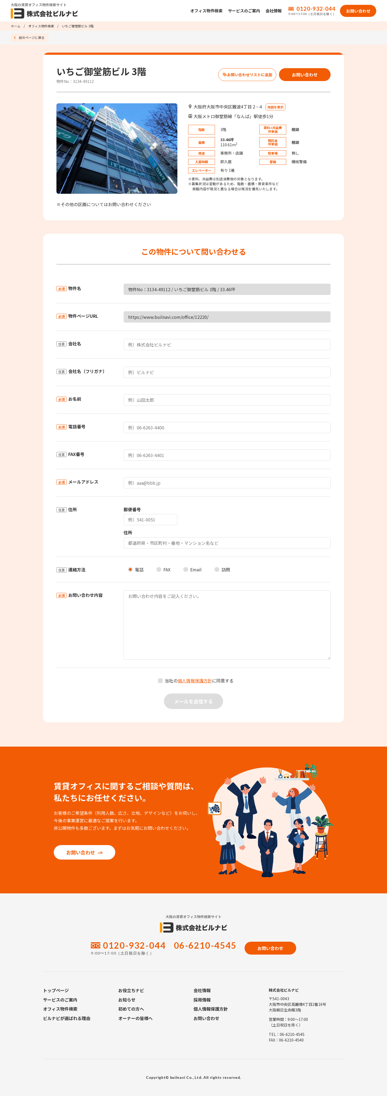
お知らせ (126, 999)
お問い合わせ (84, 852)
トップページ (56, 990)
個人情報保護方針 (195, 680)
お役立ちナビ (131, 990)
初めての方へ (131, 1009)
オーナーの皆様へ (135, 1018)
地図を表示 (275, 107)
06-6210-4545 (205, 945)
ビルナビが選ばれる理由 (66, 1018)
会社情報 (274, 10)
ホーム (15, 26)
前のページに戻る (32, 37)
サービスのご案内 (244, 10)
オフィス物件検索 (206, 10)
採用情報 (202, 999)
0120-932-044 (316, 8)
